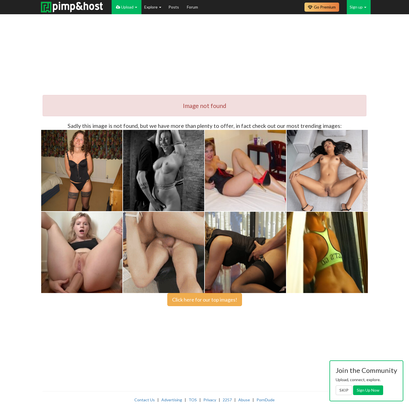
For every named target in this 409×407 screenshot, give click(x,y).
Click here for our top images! (204, 299)
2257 (227, 399)
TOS (193, 399)
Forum (192, 7)
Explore (152, 7)
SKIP (344, 390)
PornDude (265, 399)
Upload (126, 7)
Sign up (358, 7)
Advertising (171, 399)
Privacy (209, 399)
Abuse (244, 399)
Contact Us (144, 399)
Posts (174, 7)
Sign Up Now (368, 390)
